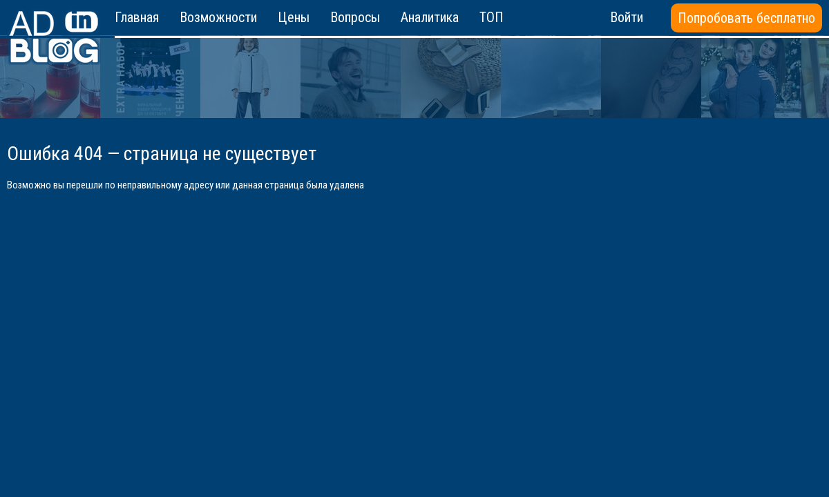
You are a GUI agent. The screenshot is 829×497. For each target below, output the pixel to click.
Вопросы (355, 17)
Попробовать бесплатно (746, 18)
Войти (626, 17)
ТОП (491, 17)
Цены (293, 17)
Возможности (218, 17)
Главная (137, 17)
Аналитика (430, 17)
